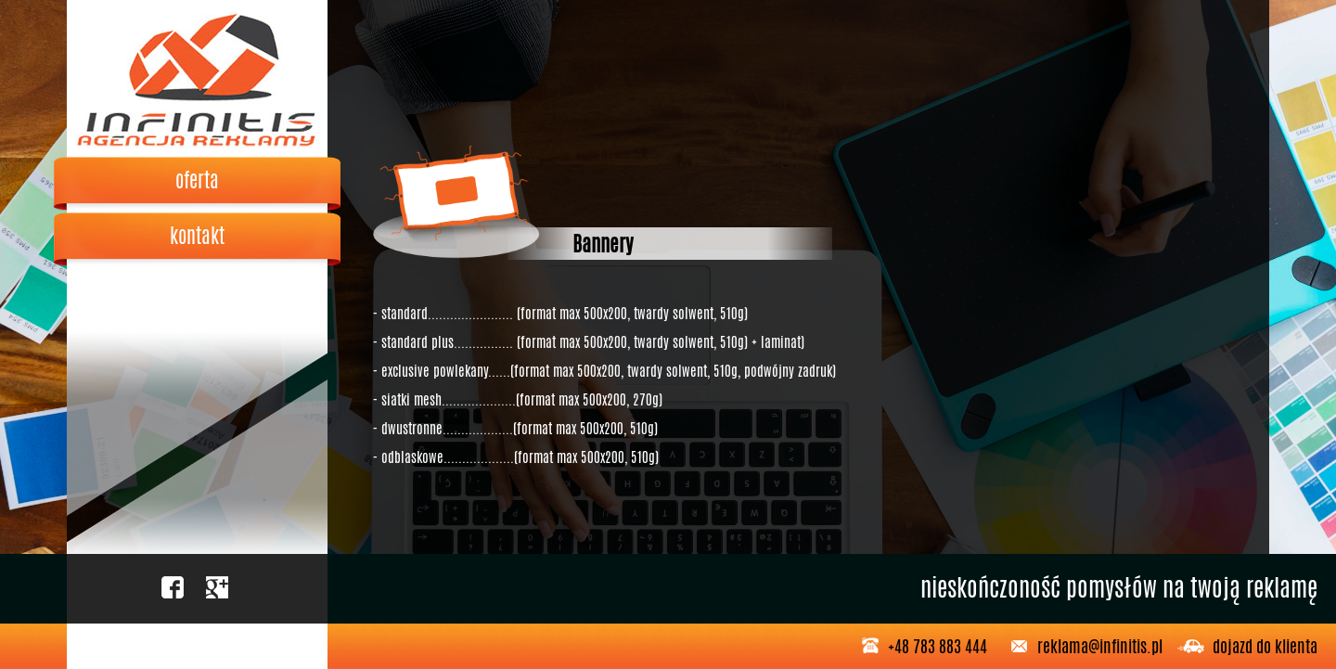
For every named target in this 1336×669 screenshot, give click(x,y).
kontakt (197, 236)
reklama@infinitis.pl (1100, 646)
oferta (197, 180)
